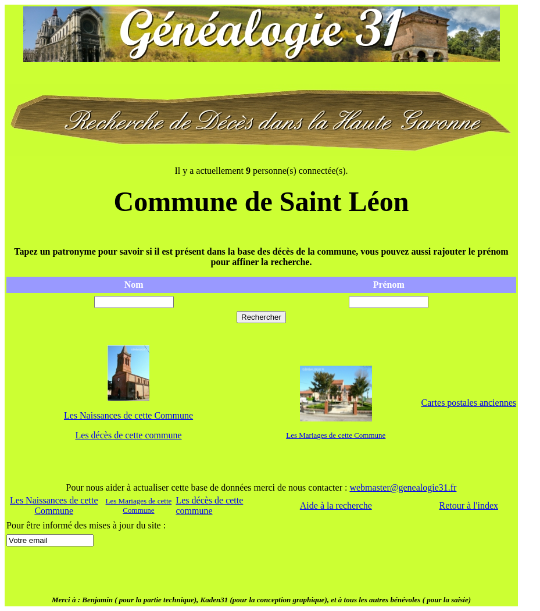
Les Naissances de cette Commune (128, 415)
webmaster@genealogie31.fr (402, 487)
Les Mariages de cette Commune (335, 435)
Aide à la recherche (336, 505)
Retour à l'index (468, 505)
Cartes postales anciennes (468, 403)
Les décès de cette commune (129, 435)
